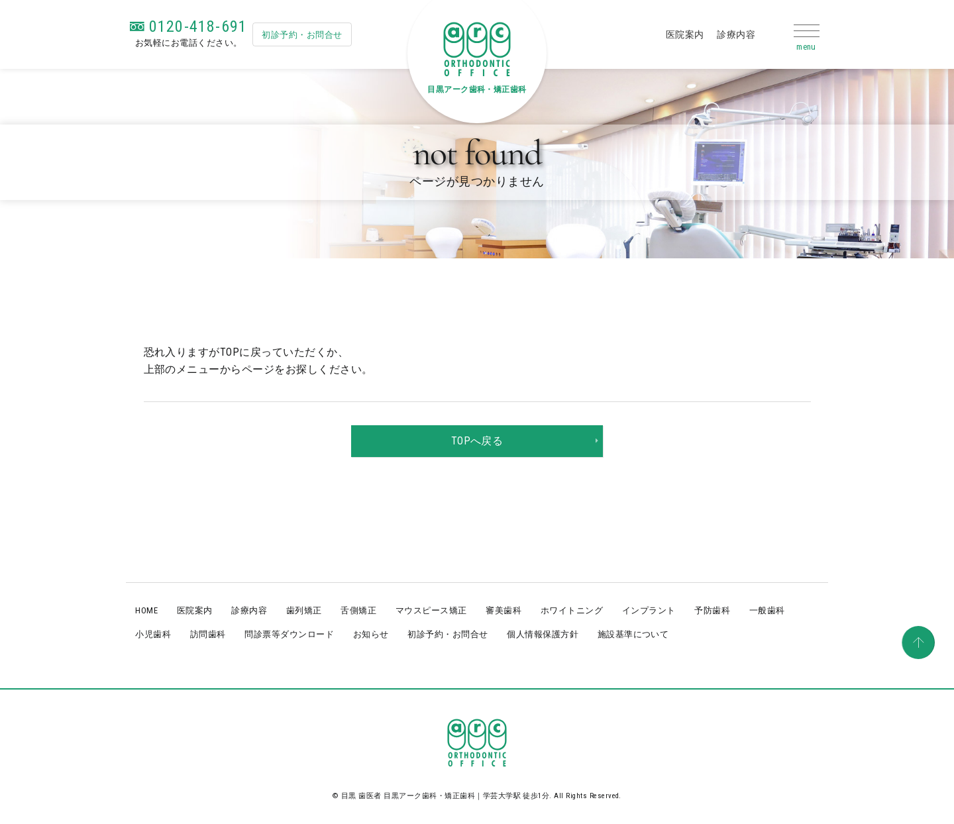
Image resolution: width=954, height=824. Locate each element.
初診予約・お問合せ (302, 35)
